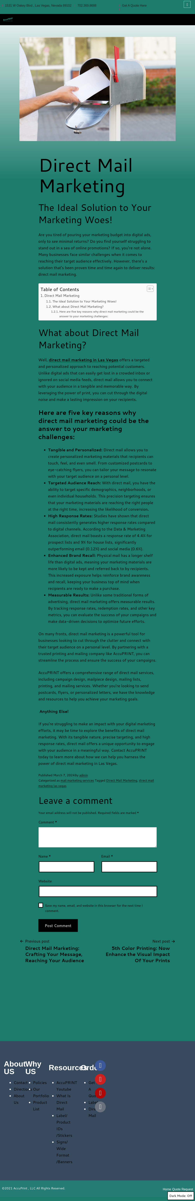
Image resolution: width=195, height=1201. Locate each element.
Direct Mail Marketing (62, 295)
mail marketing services (77, 780)
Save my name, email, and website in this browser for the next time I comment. (94, 908)
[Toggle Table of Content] (148, 288)
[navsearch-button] (187, 4)
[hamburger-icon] (187, 18)
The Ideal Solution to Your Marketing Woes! (84, 301)
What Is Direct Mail (63, 1102)
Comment (47, 822)
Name (44, 856)
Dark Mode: (180, 1195)
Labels (94, 1102)
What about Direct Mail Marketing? (78, 306)
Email (107, 856)
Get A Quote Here (132, 5)
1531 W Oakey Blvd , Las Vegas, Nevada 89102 (36, 5)
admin (83, 775)
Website (45, 881)
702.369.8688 (85, 5)
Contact (21, 1082)
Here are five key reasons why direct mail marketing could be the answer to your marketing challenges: (101, 313)
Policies (40, 1082)
